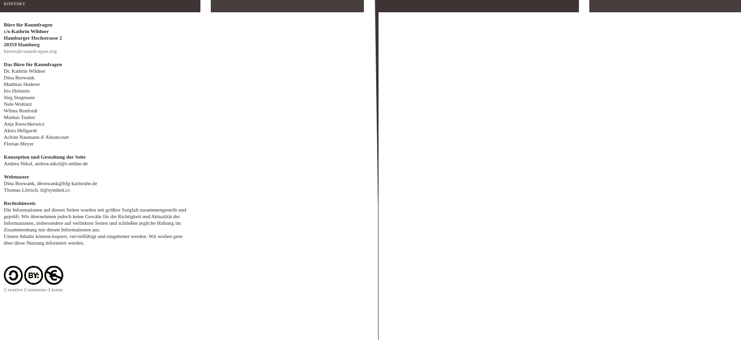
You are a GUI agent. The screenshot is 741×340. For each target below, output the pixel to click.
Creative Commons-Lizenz (33, 289)
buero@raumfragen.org (30, 51)
